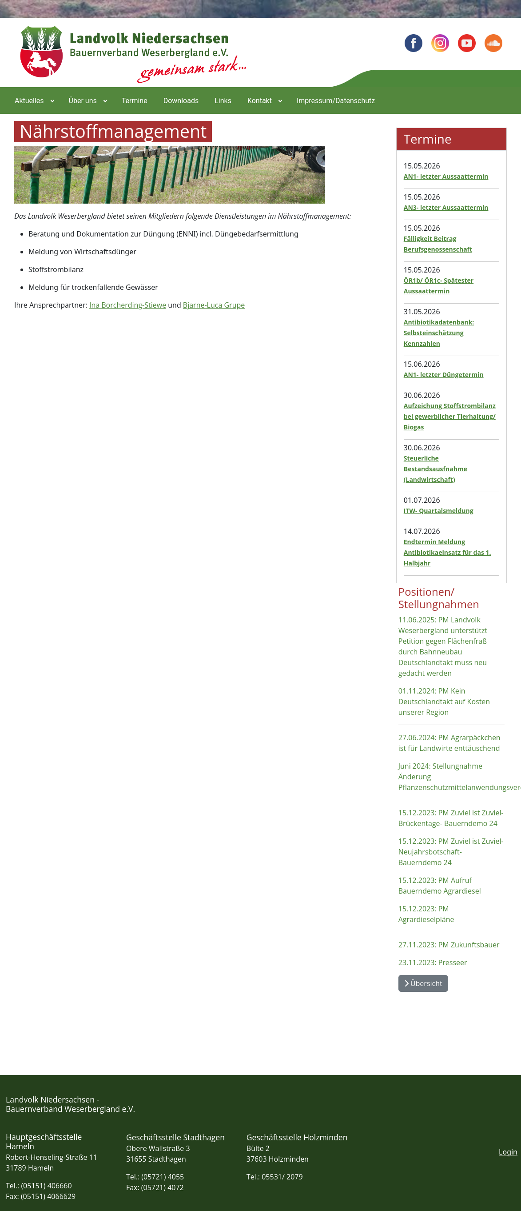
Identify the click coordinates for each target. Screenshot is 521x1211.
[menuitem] (34, 100)
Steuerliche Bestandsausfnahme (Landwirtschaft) (435, 469)
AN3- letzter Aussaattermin (446, 207)
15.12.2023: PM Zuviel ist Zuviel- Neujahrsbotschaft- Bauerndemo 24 (451, 851)
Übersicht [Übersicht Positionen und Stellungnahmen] (423, 983)
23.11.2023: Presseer (432, 962)
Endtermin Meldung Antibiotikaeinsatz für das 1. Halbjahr (447, 552)
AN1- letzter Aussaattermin (446, 176)
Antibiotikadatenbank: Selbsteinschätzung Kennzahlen (439, 333)
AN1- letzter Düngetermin (444, 374)
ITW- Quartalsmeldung (438, 510)
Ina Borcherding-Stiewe (127, 305)
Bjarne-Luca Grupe (214, 305)
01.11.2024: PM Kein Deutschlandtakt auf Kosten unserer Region (444, 701)
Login (508, 1152)
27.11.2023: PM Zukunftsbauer (449, 945)
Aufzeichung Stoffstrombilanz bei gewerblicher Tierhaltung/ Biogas (450, 416)
